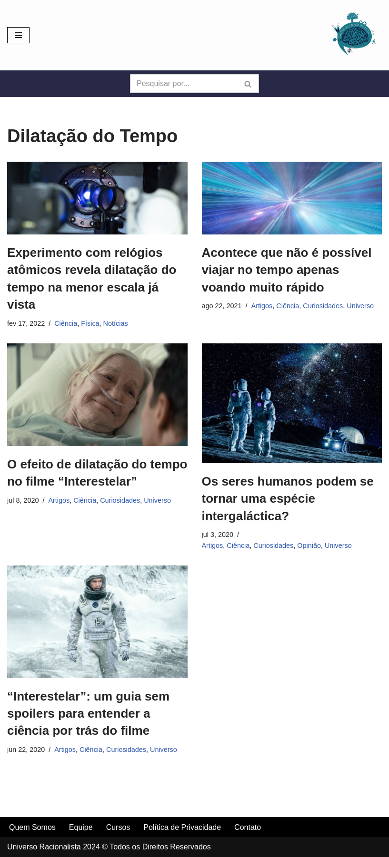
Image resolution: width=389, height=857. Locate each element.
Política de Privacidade (182, 827)
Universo (360, 306)
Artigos (262, 306)
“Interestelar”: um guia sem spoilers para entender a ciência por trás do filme (88, 713)
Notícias (115, 323)
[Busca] (184, 83)
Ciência (65, 323)
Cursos (118, 827)
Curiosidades (323, 306)
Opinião (309, 545)
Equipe (81, 827)
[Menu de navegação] (18, 35)
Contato (247, 827)
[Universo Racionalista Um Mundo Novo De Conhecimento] (353, 35)
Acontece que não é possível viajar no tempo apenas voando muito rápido (287, 269)
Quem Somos (32, 827)
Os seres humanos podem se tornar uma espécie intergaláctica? (288, 498)
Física (90, 323)
